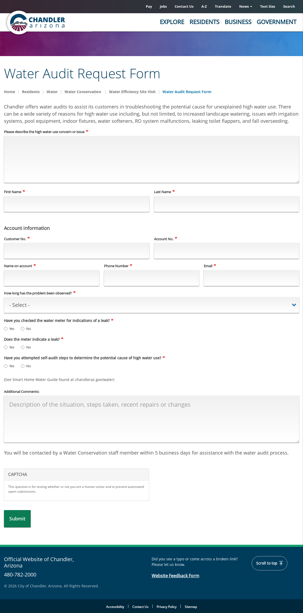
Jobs (163, 6)
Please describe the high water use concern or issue (44, 131)
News (245, 6)
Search (289, 6)
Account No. (163, 239)
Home (9, 91)
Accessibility (115, 607)
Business (238, 22)
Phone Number (116, 266)
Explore (172, 22)
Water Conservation (83, 91)
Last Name (162, 192)
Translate (223, 6)
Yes (9, 328)
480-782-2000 (20, 574)
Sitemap (191, 607)
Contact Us (184, 6)
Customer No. (15, 239)
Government (276, 22)
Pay (149, 6)
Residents (204, 22)
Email (208, 266)
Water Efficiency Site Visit (132, 91)
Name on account (18, 266)
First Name (12, 192)
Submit (17, 518)
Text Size (267, 6)
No (26, 328)
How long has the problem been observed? (38, 293)
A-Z (204, 6)
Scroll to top (269, 563)
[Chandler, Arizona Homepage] (57, 22)
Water (52, 91)
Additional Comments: (21, 391)
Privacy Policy (167, 607)
